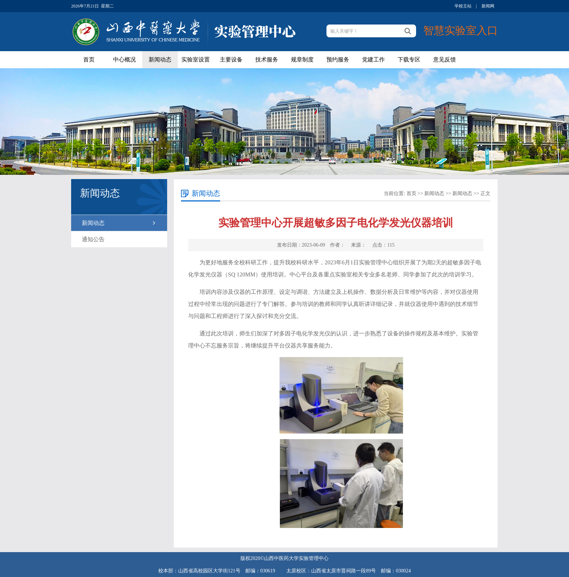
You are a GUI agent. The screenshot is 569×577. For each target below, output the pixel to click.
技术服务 (266, 59)
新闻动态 (160, 59)
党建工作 (373, 59)
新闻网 (488, 6)
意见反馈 (444, 59)
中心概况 (124, 59)
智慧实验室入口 (460, 30)
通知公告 (93, 239)
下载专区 (409, 59)
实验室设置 (195, 59)
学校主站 (463, 6)
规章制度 (302, 59)
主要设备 (231, 59)
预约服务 (337, 59)
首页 (89, 59)
